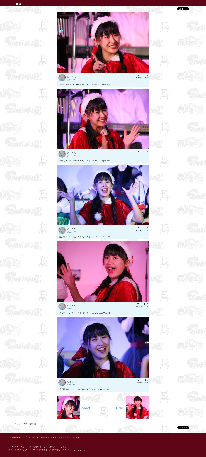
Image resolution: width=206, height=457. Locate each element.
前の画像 (73, 407)
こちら (64, 449)
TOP (19, 4)
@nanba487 (71, 79)
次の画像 (132, 407)
